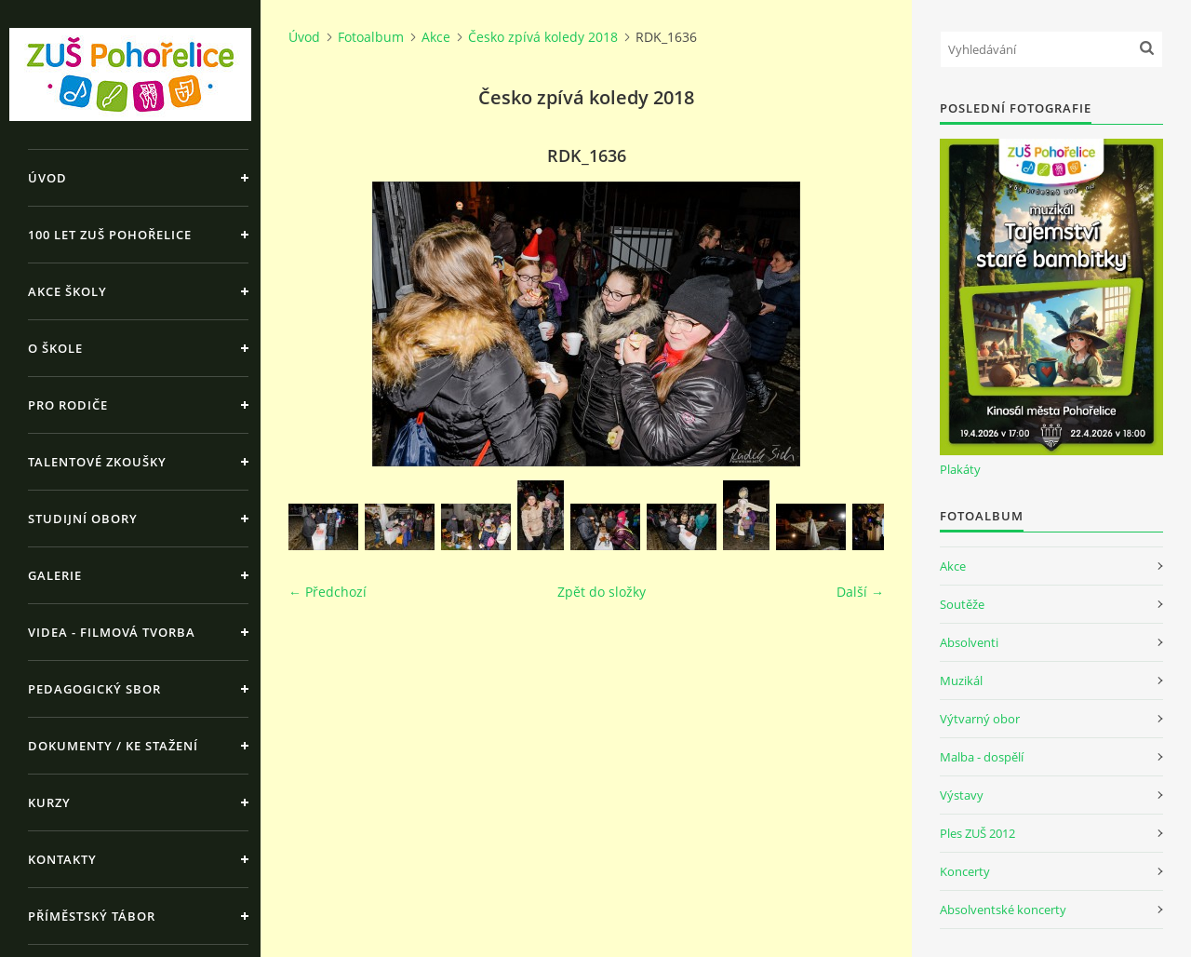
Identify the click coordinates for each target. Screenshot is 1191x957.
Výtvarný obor (980, 718)
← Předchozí (327, 591)
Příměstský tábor (91, 916)
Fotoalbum (371, 37)
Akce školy (67, 291)
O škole (55, 348)
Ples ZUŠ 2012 (977, 833)
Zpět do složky (601, 591)
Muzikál (961, 680)
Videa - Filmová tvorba (111, 632)
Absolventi (969, 642)
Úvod (47, 177)
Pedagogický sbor (94, 689)
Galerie (55, 575)
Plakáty (960, 469)
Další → (860, 591)
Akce (436, 37)
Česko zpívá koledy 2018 (543, 37)
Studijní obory (83, 518)
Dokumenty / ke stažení (113, 745)
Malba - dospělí (982, 756)
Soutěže (962, 604)
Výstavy (962, 795)
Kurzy (49, 802)
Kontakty (62, 859)
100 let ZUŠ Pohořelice (110, 234)
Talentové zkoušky (97, 461)
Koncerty (965, 871)
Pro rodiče (68, 405)
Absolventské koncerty (1003, 909)
